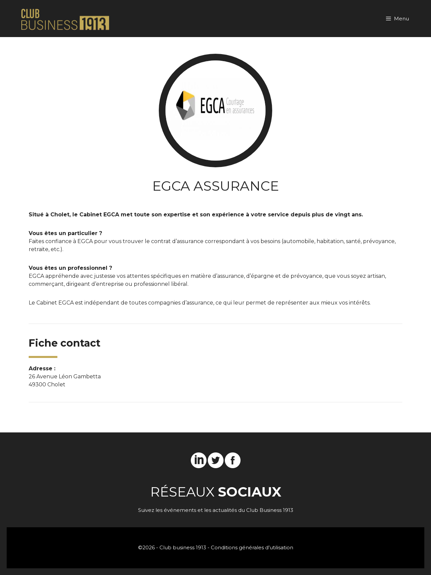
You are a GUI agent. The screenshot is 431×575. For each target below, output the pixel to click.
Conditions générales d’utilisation (252, 547)
